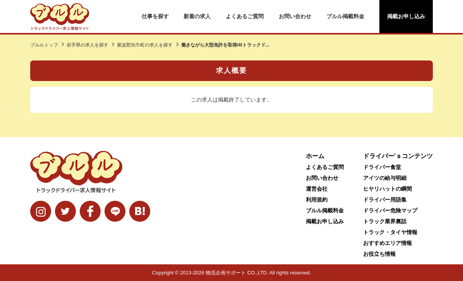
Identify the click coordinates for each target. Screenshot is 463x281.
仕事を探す (155, 16)
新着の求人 (197, 16)
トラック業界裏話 (384, 221)
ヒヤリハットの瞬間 (387, 189)
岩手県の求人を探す (87, 45)
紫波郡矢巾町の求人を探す (145, 45)
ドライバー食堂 (382, 167)
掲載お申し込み (406, 16)
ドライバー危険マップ (390, 210)
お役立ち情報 (379, 254)
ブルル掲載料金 (345, 16)
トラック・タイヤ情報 (390, 232)
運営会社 (317, 189)
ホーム (315, 156)
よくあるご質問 (245, 16)
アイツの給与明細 (384, 178)
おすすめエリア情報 (387, 243)
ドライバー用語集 (384, 200)
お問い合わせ (295, 16)
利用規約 (317, 200)
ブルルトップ (44, 45)
